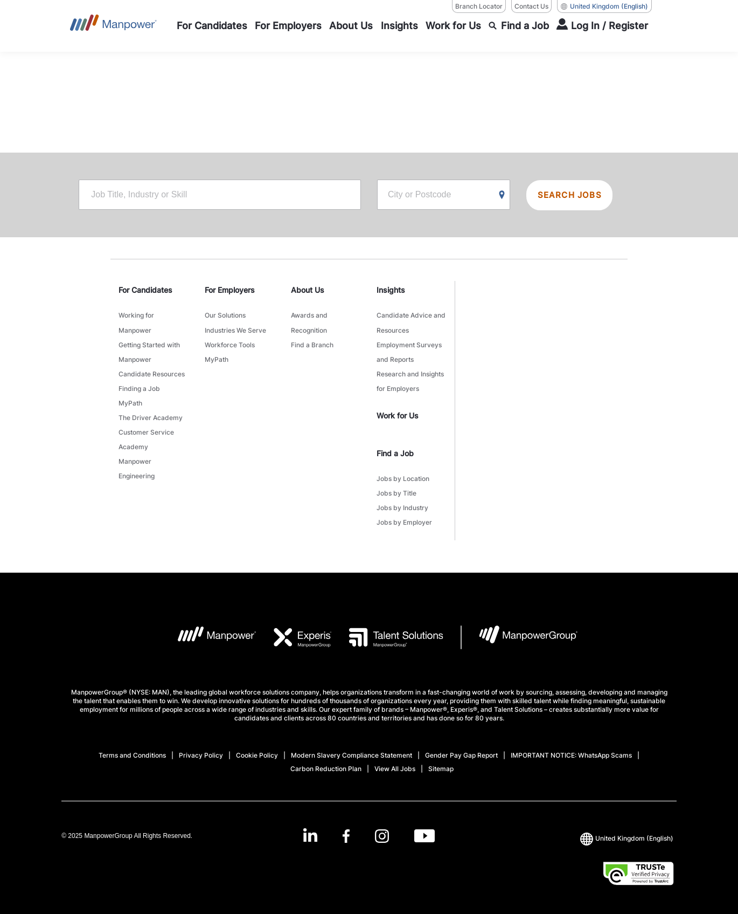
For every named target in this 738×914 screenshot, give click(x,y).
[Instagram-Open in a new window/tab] (382, 826)
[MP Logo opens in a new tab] (209, 627)
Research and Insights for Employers (410, 376)
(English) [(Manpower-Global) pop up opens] (604, 6)
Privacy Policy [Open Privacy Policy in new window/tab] (201, 745)
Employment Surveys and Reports (409, 349)
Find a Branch (312, 343)
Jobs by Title (396, 486)
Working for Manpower (136, 322)
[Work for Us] (453, 26)
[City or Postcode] (443, 196)
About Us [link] (307, 290)
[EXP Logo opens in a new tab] (294, 627)
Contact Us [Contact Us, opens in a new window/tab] (531, 6)
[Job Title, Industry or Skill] (220, 196)
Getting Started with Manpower (149, 349)
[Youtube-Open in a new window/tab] (425, 826)
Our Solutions (225, 316)
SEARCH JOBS (571, 195)
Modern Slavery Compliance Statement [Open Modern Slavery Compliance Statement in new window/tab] (351, 745)
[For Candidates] (212, 26)
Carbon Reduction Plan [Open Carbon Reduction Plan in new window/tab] (325, 758)
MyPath (130, 397)
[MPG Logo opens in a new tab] (519, 627)
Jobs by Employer (404, 512)
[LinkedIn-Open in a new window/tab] (309, 824)
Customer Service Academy (146, 430)
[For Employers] (288, 26)
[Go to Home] (113, 26)
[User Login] (602, 26)
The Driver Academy (151, 410)
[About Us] (351, 26)
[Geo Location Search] (502, 196)
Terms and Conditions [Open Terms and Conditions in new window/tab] (132, 745)
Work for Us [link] (398, 409)
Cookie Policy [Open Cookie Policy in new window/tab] (257, 745)
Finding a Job (139, 383)
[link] (369, 826)
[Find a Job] (519, 26)
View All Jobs (394, 758)
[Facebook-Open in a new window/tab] (345, 826)
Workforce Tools (230, 343)
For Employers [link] (230, 290)
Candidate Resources (152, 370)
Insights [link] (391, 290)
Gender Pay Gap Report (461, 745)
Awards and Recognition (309, 322)
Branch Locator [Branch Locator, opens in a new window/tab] (479, 6)
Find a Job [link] (395, 447)
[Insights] (399, 26)
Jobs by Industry (402, 499)
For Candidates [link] (145, 290)
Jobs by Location (403, 472)
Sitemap (441, 758)
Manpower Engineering (137, 457)
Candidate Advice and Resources (411, 322)
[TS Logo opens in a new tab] (387, 627)
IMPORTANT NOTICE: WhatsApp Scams (571, 745)
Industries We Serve (235, 329)
